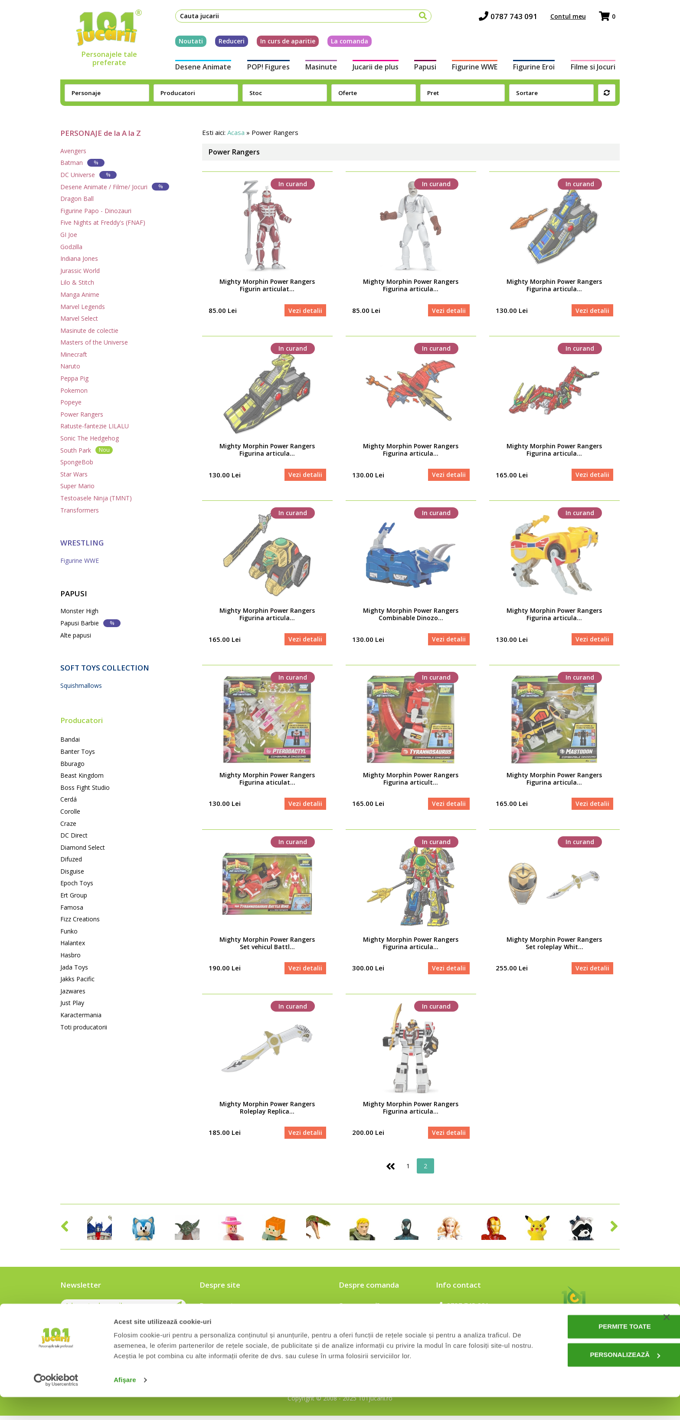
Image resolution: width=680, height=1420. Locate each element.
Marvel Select (79, 318)
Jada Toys (74, 967)
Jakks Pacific (77, 979)
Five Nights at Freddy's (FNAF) (102, 222)
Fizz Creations (80, 919)
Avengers (73, 151)
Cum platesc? (358, 1322)
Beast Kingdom (82, 775)
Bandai (70, 739)
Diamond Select (82, 847)
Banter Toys (77, 751)
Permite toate (592, 1349)
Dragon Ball (77, 198)
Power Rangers (81, 414)
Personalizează (592, 1377)
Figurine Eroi (537, 68)
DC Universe (88, 175)
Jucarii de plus (375, 68)
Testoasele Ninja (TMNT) (96, 498)
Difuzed (71, 859)
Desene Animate (199, 68)
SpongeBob (76, 462)
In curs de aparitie (283, 43)
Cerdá (68, 799)
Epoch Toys (76, 883)
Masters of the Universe (94, 342)
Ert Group (73, 895)
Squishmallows (81, 685)
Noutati (186, 43)
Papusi (426, 68)
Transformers (79, 510)
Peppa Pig (74, 378)
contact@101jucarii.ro (473, 1322)
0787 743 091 (512, 18)
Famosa (71, 907)
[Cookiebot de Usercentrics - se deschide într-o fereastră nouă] (56, 1403)
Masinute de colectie (89, 330)
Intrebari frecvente (227, 1322)
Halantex (72, 943)
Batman (82, 162)
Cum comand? (359, 1309)
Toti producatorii (83, 1027)
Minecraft (73, 354)
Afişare (125, 1403)
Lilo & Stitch (77, 282)
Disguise (72, 871)
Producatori (81, 720)
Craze (68, 823)
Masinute (319, 68)
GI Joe (68, 234)
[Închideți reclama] (667, 1340)
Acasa (236, 132)
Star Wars (74, 474)
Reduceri (227, 43)
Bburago (72, 763)
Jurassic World (80, 270)
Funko (69, 931)
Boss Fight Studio (85, 787)
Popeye (71, 402)
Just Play (72, 1003)
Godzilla (71, 247)
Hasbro (70, 955)
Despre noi (215, 1309)
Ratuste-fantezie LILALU (94, 426)
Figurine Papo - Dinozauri (95, 211)
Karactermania (80, 1015)
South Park (86, 450)
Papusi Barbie (90, 623)
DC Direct (74, 835)
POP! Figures (265, 68)
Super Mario (77, 486)
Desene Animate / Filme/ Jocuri (114, 186)
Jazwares (72, 991)
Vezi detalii (305, 310)
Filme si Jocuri (597, 68)
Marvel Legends (82, 306)
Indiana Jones (79, 258)
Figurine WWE (477, 68)
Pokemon (74, 390)
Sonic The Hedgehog (89, 438)
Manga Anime (79, 294)
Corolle (70, 811)
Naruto (70, 366)
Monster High (79, 611)
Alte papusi (75, 635)
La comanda (345, 43)
